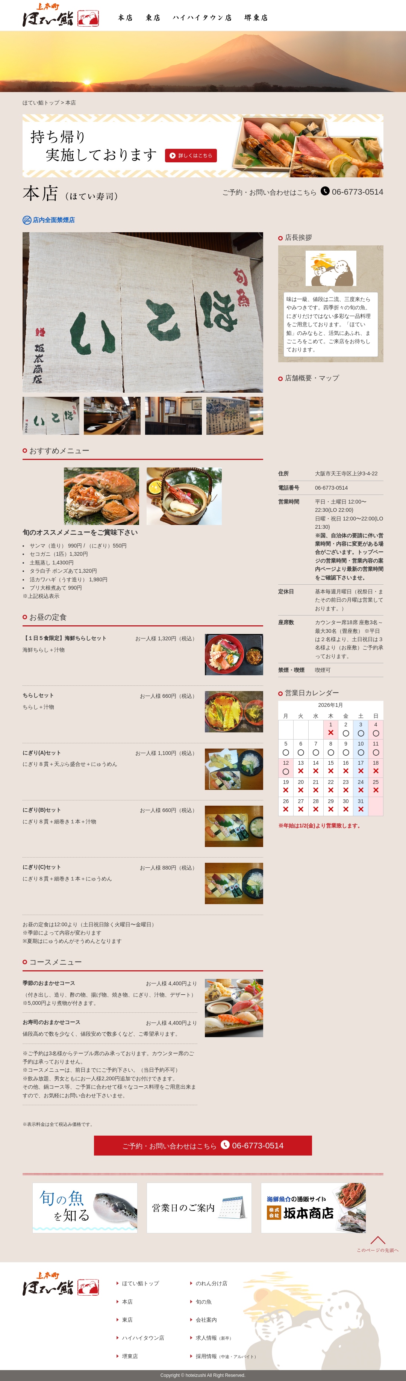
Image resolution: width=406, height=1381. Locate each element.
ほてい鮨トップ (140, 1283)
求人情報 (214, 1338)
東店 (127, 1320)
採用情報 (227, 1356)
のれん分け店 (211, 1283)
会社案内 (206, 1320)
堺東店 (130, 1356)
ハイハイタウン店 (143, 1338)
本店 (127, 1302)
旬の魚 (204, 1302)
